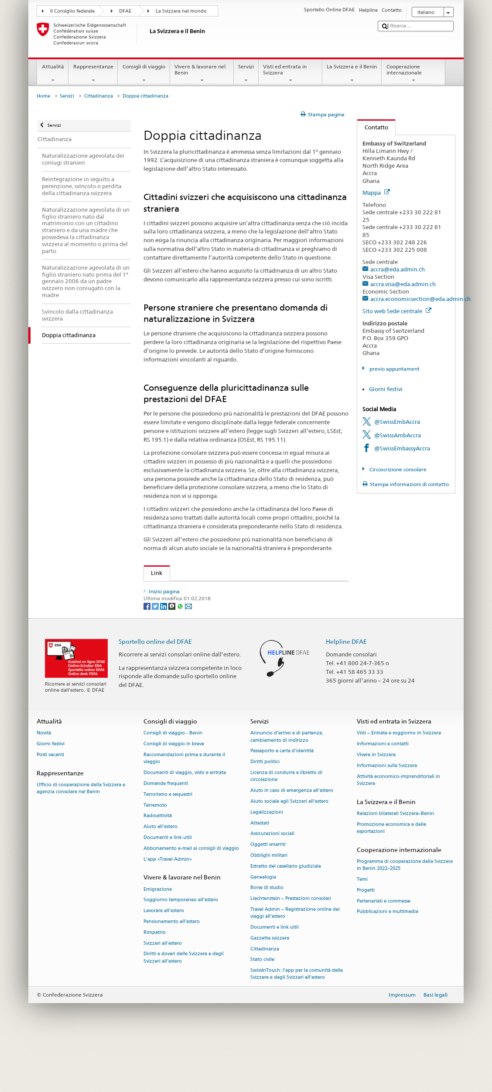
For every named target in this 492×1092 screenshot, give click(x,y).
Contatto (372, 127)
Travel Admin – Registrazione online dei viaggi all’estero (295, 962)
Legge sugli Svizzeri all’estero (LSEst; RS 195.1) (214, 602)
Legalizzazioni (266, 862)
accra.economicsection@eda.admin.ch (420, 298)
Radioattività (158, 865)
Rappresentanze (93, 73)
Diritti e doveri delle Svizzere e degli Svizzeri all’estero (184, 1007)
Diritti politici (265, 811)
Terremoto (155, 854)
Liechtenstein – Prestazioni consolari (290, 948)
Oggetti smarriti (268, 894)
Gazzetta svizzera (269, 988)
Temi (362, 929)
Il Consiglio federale (72, 11)
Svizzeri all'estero (163, 993)
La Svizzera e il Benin (352, 73)
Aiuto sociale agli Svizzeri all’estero (289, 851)
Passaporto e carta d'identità (282, 800)
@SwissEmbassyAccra (402, 448)
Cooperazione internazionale (413, 73)
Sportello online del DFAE (155, 690)
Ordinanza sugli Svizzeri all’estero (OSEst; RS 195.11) (222, 615)
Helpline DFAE (346, 690)
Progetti (366, 940)
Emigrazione (158, 939)
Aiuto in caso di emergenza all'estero (291, 840)
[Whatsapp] (181, 655)
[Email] (188, 655)
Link (153, 572)
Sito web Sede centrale (396, 311)
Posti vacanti (50, 804)
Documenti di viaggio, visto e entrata (185, 822)
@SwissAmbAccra (397, 435)
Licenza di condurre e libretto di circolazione (286, 825)
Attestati (259, 872)
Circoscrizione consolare (397, 469)
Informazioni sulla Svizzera (387, 815)
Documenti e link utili (168, 887)
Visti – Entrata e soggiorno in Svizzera (399, 782)
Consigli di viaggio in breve (174, 793)
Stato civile (262, 1009)
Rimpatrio (155, 982)
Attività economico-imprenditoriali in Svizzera (398, 829)
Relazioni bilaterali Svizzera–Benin (395, 863)
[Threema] (172, 655)
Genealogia (263, 927)
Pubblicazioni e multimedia (387, 961)
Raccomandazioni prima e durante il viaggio (184, 807)
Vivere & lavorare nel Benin (202, 73)
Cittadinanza (98, 96)
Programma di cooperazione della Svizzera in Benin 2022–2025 (405, 914)
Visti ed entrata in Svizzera (290, 73)
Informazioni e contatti (383, 793)
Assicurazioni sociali (272, 883)
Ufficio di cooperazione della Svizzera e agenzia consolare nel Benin (81, 838)
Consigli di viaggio (143, 73)
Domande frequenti (166, 833)
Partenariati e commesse (383, 950)
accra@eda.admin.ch (397, 269)
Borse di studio (267, 937)
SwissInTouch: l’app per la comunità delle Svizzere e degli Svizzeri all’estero (296, 1023)
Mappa (376, 192)
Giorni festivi (386, 388)
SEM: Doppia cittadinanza (187, 589)
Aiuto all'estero (161, 876)
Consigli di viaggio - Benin (173, 782)
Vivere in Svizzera (376, 804)
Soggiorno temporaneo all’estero (181, 949)
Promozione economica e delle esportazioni (391, 877)
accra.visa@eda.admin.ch (403, 284)
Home (43, 96)
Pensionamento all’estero (172, 971)
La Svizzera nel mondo (181, 11)
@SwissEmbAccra (397, 421)
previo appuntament (394, 368)
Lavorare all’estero (164, 960)
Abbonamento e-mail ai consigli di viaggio (191, 898)
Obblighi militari (268, 905)
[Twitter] (156, 655)
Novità (44, 782)
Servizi (246, 73)
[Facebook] (148, 655)
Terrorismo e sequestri (168, 844)
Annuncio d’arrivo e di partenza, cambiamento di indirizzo (286, 786)
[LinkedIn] (164, 655)
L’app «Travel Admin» (168, 909)
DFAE (125, 11)
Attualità (53, 73)
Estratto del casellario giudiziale (285, 916)
